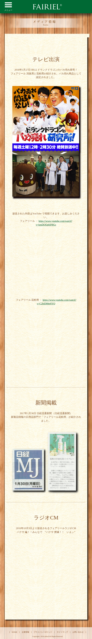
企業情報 (25, 632)
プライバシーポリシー (43, 632)
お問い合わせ (78, 632)
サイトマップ (62, 632)
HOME (14, 632)
